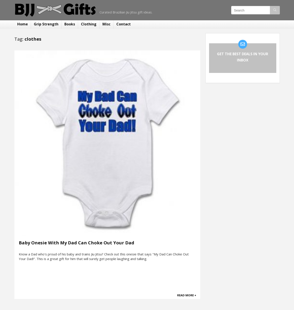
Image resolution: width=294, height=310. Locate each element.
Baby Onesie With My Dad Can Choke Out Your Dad (76, 243)
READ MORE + (186, 295)
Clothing (88, 24)
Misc (106, 24)
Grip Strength (46, 24)
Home (22, 24)
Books (69, 24)
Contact (123, 24)
